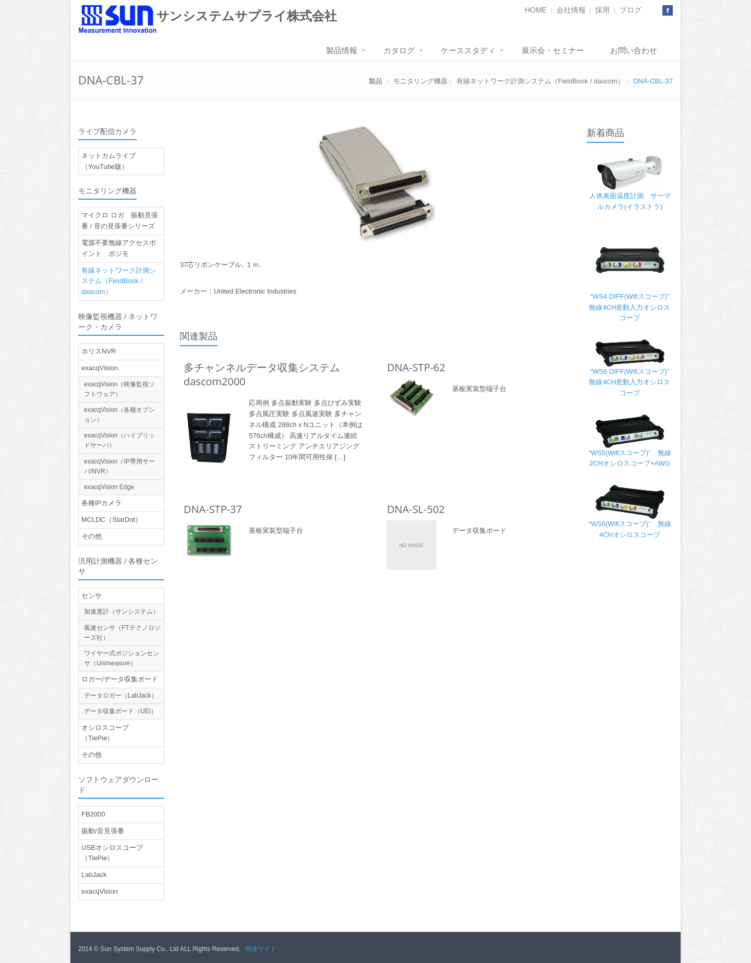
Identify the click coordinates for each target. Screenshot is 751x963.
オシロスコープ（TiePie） (105, 733)
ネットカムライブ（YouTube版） (108, 161)
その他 (91, 536)
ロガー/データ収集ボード (119, 679)
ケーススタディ (468, 50)
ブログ (630, 10)
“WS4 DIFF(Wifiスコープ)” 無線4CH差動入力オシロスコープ (632, 307)
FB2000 (93, 814)
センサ (91, 596)
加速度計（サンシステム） (121, 611)
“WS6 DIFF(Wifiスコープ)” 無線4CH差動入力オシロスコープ (632, 382)
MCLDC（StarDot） (111, 519)
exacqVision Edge (109, 487)
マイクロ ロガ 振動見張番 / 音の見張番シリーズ (119, 220)
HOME (536, 10)
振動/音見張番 (102, 831)
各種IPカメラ (101, 503)
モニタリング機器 (420, 81)
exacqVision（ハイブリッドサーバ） (119, 440)
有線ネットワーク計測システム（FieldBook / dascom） (540, 81)
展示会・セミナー (553, 50)
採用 (602, 10)
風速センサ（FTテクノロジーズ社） (122, 632)
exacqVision (99, 368)
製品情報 (341, 50)
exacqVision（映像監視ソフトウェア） (119, 389)
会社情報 (571, 10)
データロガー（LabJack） (121, 695)
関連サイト (260, 949)
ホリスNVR (98, 351)
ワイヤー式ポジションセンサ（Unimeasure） (121, 658)
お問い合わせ (633, 50)
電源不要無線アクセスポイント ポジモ (118, 248)
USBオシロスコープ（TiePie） (112, 853)
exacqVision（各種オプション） (119, 414)
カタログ (399, 50)
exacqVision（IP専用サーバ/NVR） (119, 466)
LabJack (93, 875)
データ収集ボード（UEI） (120, 711)
